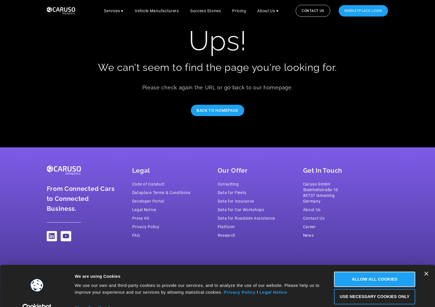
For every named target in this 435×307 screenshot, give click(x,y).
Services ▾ (113, 11)
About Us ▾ (267, 11)
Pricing (239, 11)
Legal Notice (279, 280)
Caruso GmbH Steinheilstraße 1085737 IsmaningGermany (320, 192)
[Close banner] (426, 261)
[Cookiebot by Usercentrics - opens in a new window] (37, 296)
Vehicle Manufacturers (157, 11)
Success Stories (205, 11)
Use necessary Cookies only (373, 284)
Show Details (89, 295)
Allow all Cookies (373, 267)
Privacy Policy (245, 280)
